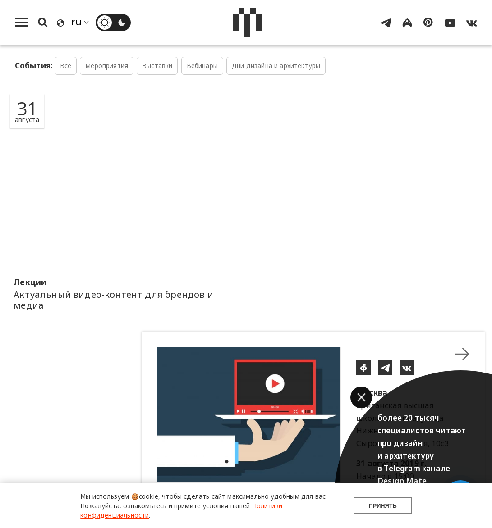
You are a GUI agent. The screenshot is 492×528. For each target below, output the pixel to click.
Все (66, 65)
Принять (383, 505)
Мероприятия (106, 65)
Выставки (157, 65)
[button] (361, 397)
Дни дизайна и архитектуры (276, 65)
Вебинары (202, 65)
